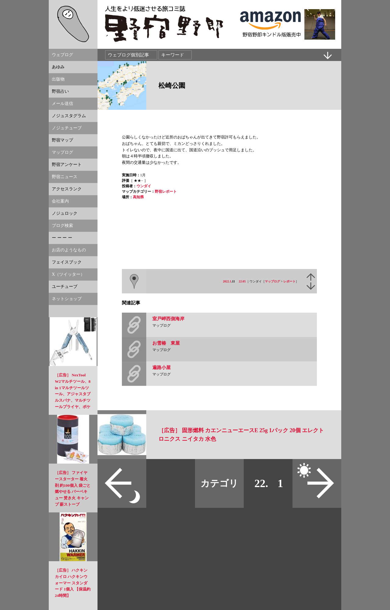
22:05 (242, 281)
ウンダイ (143, 186)
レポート (289, 281)
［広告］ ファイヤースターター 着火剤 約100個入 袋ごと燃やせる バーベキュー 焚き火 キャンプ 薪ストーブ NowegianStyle (72, 491)
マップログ (272, 281)
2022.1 (227, 281)
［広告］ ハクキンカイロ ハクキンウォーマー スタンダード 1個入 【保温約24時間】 (72, 583)
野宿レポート (166, 191)
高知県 (138, 197)
